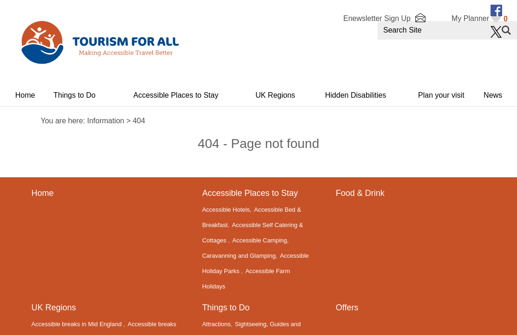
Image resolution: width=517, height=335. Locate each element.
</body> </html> (258, 167)
